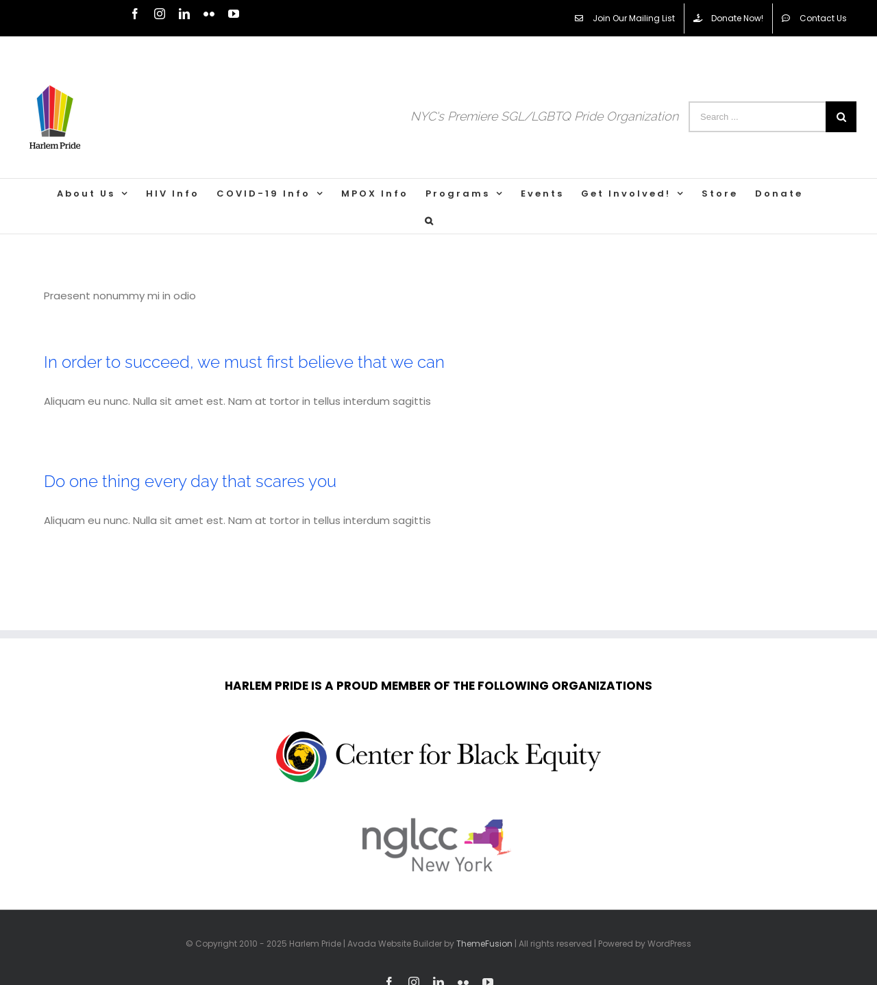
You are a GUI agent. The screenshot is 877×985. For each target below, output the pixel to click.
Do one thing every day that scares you (190, 481)
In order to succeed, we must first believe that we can (244, 362)
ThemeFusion (484, 943)
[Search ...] (757, 116)
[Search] (430, 220)
